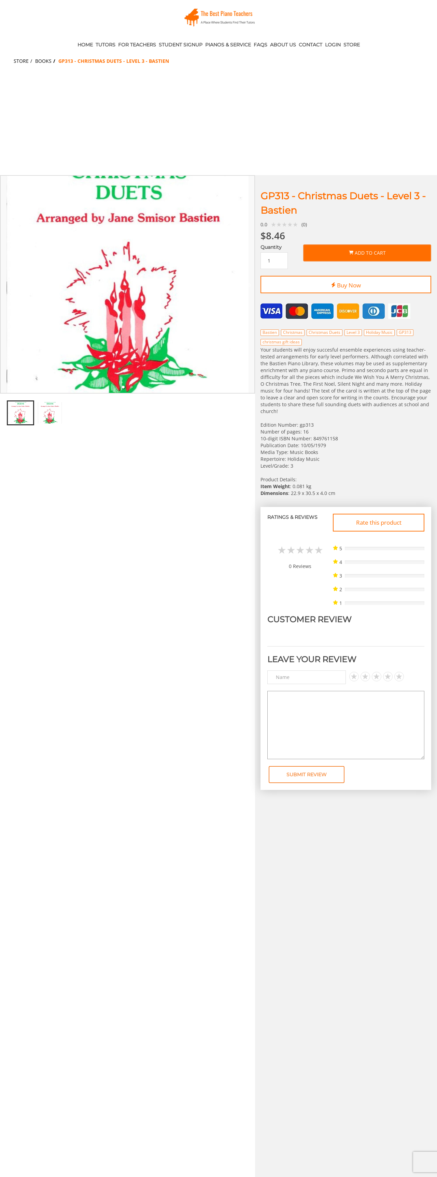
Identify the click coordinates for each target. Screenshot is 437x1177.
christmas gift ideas (281, 342)
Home (85, 45)
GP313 (405, 332)
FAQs (260, 45)
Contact (310, 45)
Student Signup (180, 45)
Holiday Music (379, 332)
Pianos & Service (228, 45)
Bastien (270, 332)
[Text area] (345, 725)
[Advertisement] (218, 124)
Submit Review (306, 774)
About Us (283, 45)
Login (333, 45)
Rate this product (378, 522)
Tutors (105, 45)
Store (351, 45)
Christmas (292, 332)
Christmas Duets (324, 332)
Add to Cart (367, 251)
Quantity (271, 247)
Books (43, 61)
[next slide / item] (250, 284)
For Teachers (137, 45)
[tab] (123, 387)
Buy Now (346, 284)
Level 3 (353, 332)
